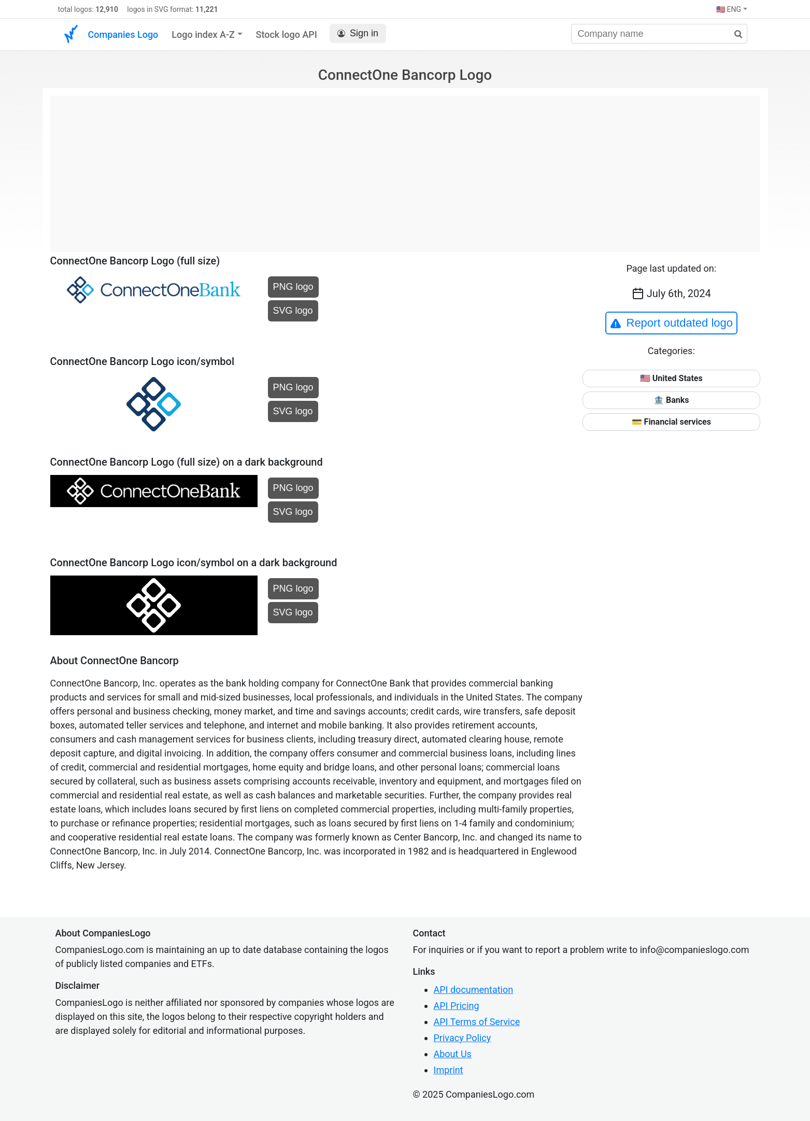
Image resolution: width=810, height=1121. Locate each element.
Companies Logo (123, 34)
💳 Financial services (671, 422)
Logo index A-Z (203, 34)
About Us (453, 1053)
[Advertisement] (405, 168)
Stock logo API (286, 34)
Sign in (357, 33)
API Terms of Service (477, 1021)
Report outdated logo (671, 323)
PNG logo (293, 287)
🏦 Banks (671, 400)
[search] (734, 34)
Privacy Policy (462, 1037)
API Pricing (456, 1005)
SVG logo (293, 310)
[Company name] (659, 34)
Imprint (448, 1069)
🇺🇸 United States (671, 378)
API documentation (474, 989)
